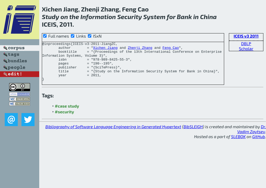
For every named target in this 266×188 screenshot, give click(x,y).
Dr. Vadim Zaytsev (251, 137)
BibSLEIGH (193, 134)
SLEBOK (238, 144)
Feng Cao (170, 49)
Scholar (246, 48)
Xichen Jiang (105, 49)
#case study (67, 113)
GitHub (258, 144)
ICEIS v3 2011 (246, 35)
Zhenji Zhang (140, 49)
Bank (184, 16)
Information (98, 16)
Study (50, 16)
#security (64, 119)
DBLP (246, 43)
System (154, 16)
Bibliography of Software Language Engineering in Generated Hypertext (113, 134)
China (208, 16)
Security (129, 16)
